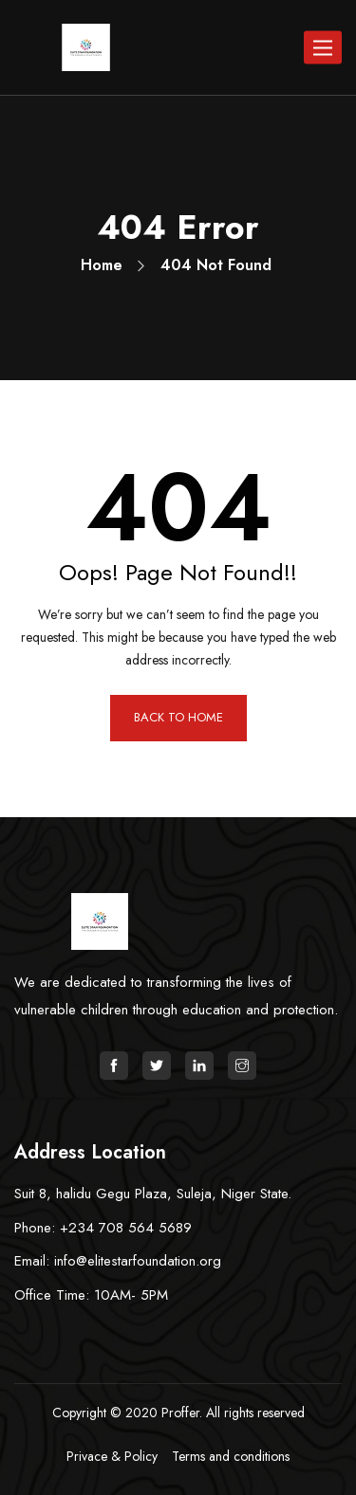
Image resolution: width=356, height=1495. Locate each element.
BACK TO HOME (178, 717)
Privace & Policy (112, 1456)
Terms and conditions (231, 1456)
